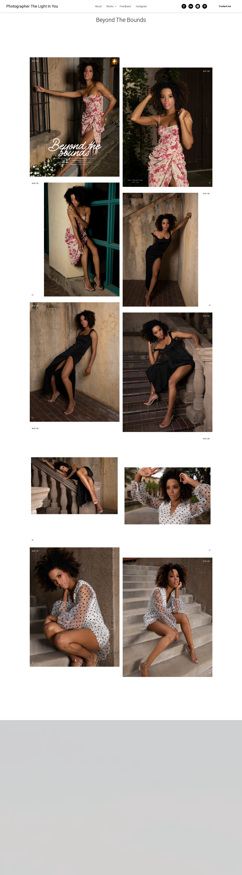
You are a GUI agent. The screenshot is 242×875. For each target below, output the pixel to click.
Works (110, 6)
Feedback (125, 6)
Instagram (141, 6)
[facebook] (184, 6)
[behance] (190, 6)
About (98, 6)
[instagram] (197, 6)
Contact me (225, 6)
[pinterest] (204, 6)
